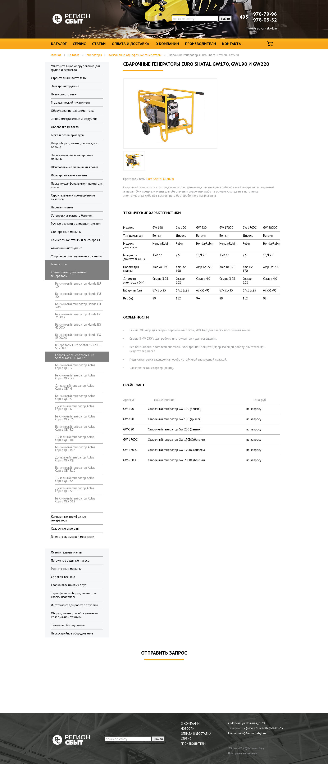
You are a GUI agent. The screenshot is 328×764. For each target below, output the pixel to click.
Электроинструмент (65, 86)
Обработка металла (65, 127)
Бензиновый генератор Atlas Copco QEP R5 (75, 428)
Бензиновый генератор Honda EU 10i (78, 284)
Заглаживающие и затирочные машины (72, 157)
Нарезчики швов (62, 207)
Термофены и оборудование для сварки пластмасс (73, 595)
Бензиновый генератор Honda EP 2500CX (77, 315)
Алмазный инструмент (66, 248)
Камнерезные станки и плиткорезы (75, 240)
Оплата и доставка (130, 43)
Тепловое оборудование (68, 625)
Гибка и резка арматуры (67, 135)
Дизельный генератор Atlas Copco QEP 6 (74, 407)
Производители (200, 43)
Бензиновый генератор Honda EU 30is (78, 305)
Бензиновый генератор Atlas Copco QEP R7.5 (75, 448)
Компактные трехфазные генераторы (68, 518)
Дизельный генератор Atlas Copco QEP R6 (74, 438)
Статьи (99, 43)
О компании (167, 43)
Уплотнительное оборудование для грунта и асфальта (75, 68)
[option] (134, 161)
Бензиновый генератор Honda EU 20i (78, 295)
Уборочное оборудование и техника (76, 256)
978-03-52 (265, 20)
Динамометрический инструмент (74, 119)
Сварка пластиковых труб (68, 585)
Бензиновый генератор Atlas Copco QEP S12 (75, 499)
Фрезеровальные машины (69, 175)
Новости (187, 729)
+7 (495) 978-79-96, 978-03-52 (262, 728)
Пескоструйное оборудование (72, 633)
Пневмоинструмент (64, 94)
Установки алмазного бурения (71, 215)
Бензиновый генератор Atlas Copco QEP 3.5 (75, 376)
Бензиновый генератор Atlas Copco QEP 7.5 (75, 417)
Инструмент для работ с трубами (74, 605)
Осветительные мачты (66, 552)
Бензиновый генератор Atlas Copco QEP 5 (75, 397)
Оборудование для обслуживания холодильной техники (74, 615)
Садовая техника (63, 577)
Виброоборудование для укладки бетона (74, 145)
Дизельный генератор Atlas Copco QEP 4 (74, 387)
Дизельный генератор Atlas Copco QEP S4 (74, 479)
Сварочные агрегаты (65, 528)
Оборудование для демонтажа (72, 111)
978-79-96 (265, 14)
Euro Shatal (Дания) (160, 179)
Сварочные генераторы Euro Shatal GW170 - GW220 (74, 356)
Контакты (232, 43)
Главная (56, 55)
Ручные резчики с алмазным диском (76, 224)
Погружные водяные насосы (70, 560)
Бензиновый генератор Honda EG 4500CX (78, 325)
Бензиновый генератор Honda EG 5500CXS (78, 336)
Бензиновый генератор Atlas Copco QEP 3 (75, 366)
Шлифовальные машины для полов (75, 167)
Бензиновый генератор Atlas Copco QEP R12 (75, 469)
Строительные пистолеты (68, 78)
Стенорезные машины (66, 232)
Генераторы (94, 55)
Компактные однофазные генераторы (135, 55)
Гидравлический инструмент (70, 102)
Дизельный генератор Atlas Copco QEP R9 (74, 458)
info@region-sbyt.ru (261, 28)
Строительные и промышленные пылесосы (73, 197)
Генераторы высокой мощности (72, 537)
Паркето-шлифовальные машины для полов (76, 185)
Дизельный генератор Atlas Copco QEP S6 (74, 489)
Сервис (79, 43)
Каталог (59, 43)
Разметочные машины (66, 569)
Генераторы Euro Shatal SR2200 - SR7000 (78, 346)
